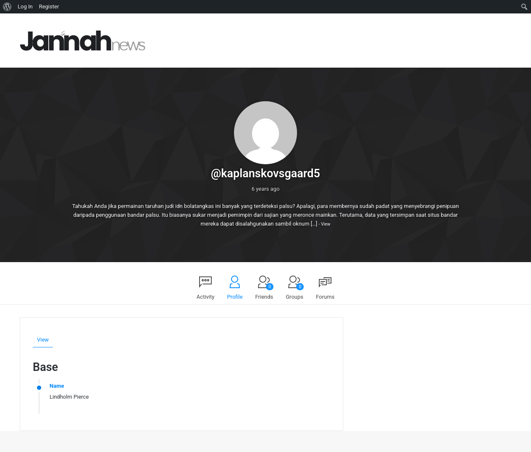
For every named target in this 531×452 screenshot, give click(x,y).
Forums (325, 297)
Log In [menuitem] (25, 6)
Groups (295, 291)
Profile (234, 297)
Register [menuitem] (49, 6)
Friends (264, 291)
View (325, 224)
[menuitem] (7, 6)
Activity (206, 297)
